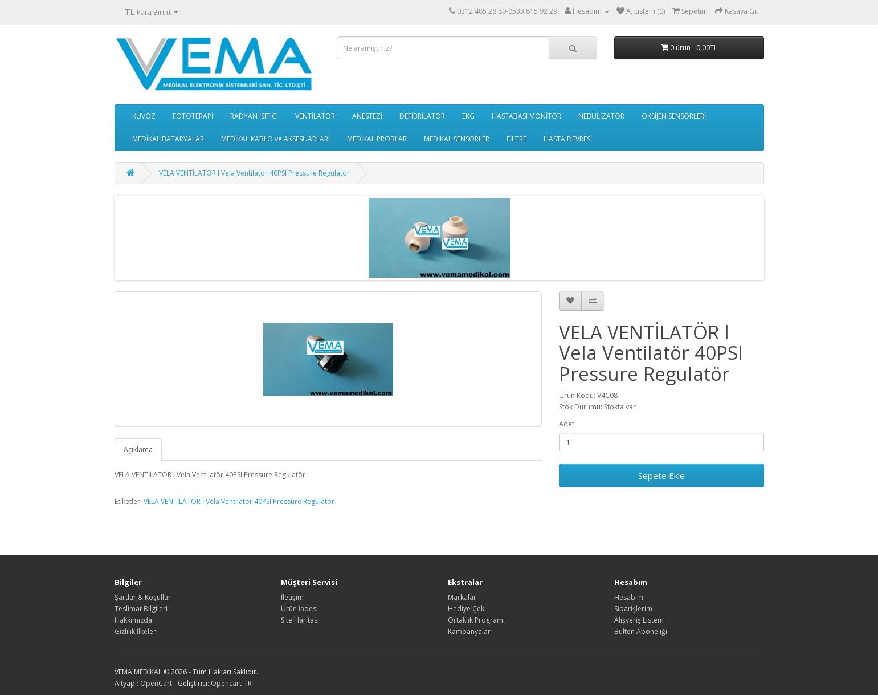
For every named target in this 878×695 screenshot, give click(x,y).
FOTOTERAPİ (193, 116)
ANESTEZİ (367, 116)
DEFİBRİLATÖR (422, 116)
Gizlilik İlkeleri (136, 631)
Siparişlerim (633, 608)
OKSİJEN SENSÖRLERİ (674, 116)
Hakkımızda (133, 620)
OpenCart (156, 683)
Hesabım (628, 597)
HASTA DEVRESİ (568, 139)
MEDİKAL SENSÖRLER (456, 139)
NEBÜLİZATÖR (601, 116)
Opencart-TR (231, 683)
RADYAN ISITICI (254, 116)
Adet (566, 424)
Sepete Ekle (661, 475)
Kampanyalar (469, 631)
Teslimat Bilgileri (141, 608)
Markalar (462, 597)
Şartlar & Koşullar (143, 597)
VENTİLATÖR (315, 116)
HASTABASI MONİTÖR (526, 116)
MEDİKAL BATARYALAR (168, 139)
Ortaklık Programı (476, 620)
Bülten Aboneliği (640, 631)
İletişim (292, 597)
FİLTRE (516, 139)
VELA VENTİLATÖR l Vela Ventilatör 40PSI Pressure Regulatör (254, 173)
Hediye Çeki (467, 608)
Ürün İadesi (299, 608)
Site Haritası (300, 620)
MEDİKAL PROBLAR (377, 139)
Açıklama (138, 449)
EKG (468, 116)
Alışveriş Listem (639, 620)
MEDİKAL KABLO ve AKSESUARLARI (275, 139)
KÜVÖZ (144, 116)
